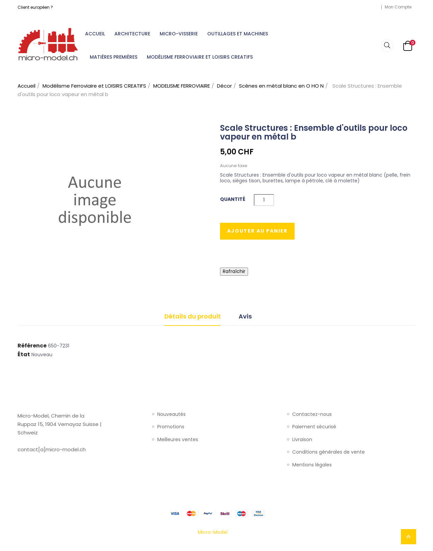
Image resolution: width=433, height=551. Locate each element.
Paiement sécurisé (314, 427)
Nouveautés (171, 414)
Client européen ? (35, 7)
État (24, 354)
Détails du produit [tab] (192, 316)
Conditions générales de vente (328, 452)
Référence (32, 346)
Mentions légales (312, 465)
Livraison (302, 440)
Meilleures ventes (177, 440)
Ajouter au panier (257, 230)
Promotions (170, 427)
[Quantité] (264, 200)
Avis (245, 316)
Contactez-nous (312, 414)
